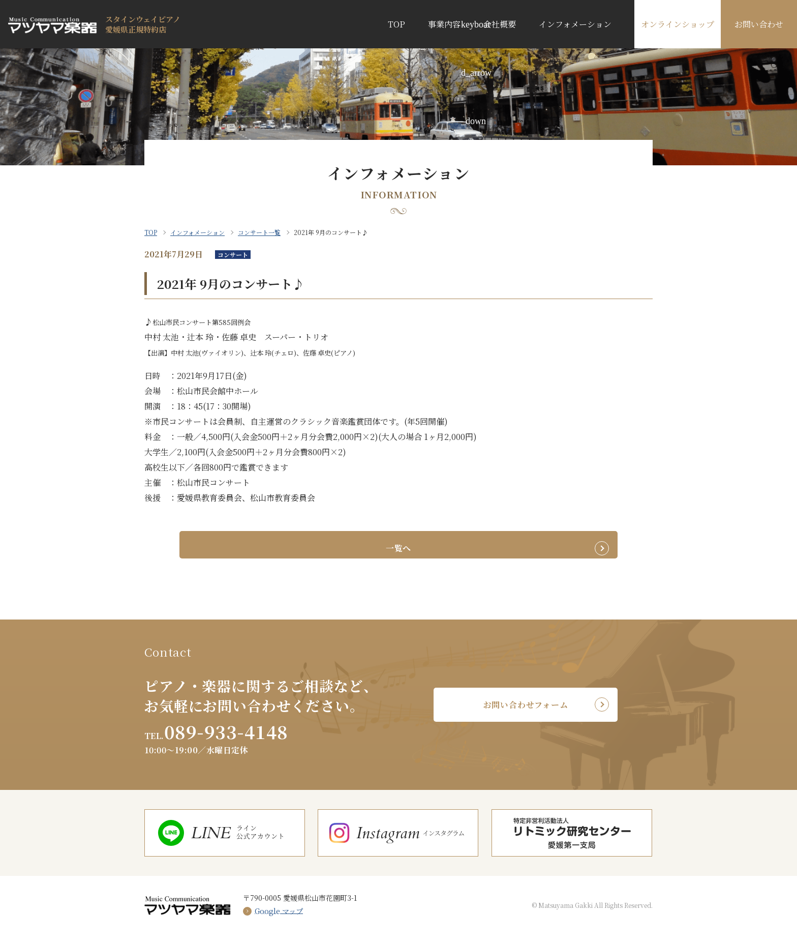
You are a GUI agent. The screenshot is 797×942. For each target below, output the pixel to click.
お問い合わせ (758, 24)
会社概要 (499, 24)
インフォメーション (575, 24)
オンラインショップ (677, 24)
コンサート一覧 (259, 232)
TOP (396, 24)
